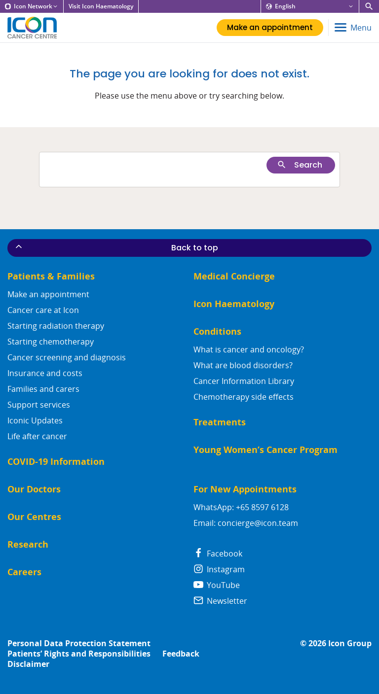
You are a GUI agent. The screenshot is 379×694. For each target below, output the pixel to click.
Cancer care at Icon (43, 310)
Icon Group (350, 643)
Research (27, 544)
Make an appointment (48, 294)
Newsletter (220, 600)
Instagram (219, 569)
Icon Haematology (233, 304)
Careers (24, 572)
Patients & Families (51, 276)
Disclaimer (28, 664)
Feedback (180, 654)
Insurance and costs (44, 373)
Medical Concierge (234, 276)
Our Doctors (34, 489)
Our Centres (34, 517)
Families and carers (43, 388)
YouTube (216, 585)
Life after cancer (37, 436)
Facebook (217, 553)
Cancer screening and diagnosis (66, 357)
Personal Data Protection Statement (79, 643)
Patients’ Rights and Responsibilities (79, 654)
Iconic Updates (35, 420)
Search (299, 165)
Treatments (219, 422)
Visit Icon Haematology (101, 6)
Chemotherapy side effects (243, 396)
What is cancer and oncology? (248, 349)
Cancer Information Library (243, 381)
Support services (38, 404)
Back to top (116, 247)
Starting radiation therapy (55, 325)
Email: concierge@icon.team (245, 523)
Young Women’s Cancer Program (265, 450)
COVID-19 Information (56, 461)
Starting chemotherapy (50, 341)
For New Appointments (245, 489)
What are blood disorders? (243, 365)
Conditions (217, 331)
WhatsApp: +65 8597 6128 (241, 507)
